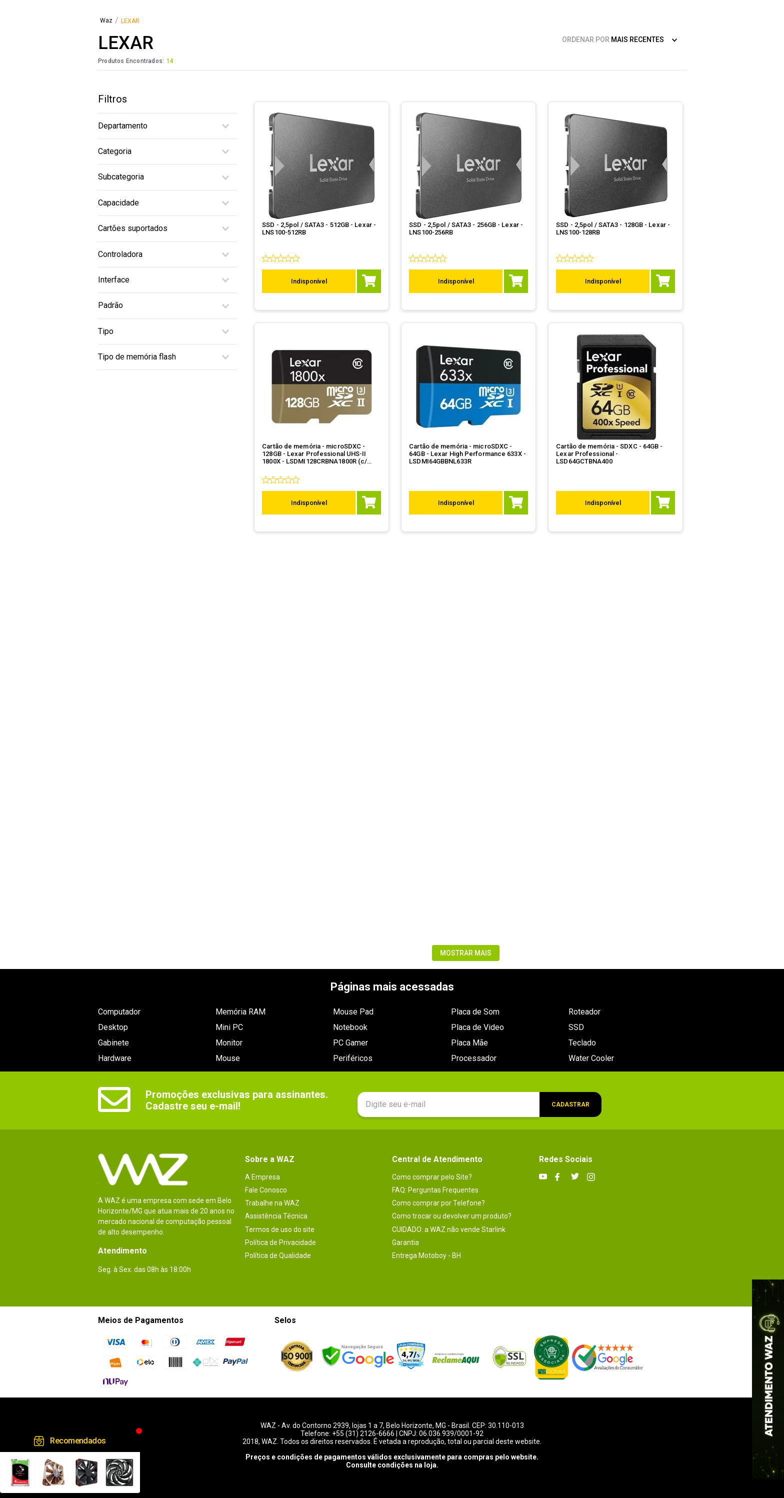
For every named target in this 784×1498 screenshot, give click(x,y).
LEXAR (130, 21)
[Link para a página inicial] (106, 21)
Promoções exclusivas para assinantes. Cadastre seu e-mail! (237, 1100)
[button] (167, 126)
